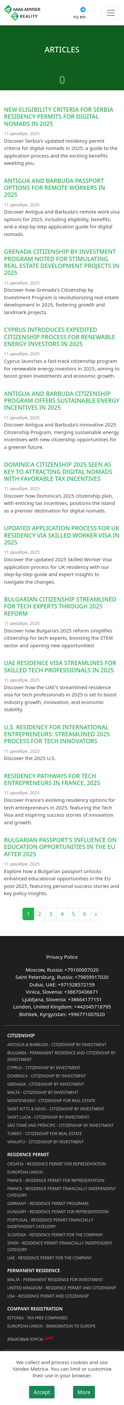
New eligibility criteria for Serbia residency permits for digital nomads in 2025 (58, 116)
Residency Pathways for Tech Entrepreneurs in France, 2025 (52, 779)
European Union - (26, 1172)
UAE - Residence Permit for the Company (49, 1258)
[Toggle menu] (111, 12)
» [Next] (96, 914)
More (84, 1392)
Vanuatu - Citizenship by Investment (45, 1142)
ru (75, 16)
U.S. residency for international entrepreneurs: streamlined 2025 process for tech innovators (57, 734)
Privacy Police (62, 956)
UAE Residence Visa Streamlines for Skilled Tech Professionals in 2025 (60, 666)
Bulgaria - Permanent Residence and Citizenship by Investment (61, 1056)
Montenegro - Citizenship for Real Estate (51, 1100)
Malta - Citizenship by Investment (42, 1092)
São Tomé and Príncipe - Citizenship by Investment (60, 1125)
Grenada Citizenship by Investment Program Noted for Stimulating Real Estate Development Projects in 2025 (61, 262)
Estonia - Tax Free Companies (37, 1318)
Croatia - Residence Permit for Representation (56, 1164)
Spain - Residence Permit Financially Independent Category (59, 1246)
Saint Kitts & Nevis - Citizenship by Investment (55, 1109)
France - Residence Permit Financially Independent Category (61, 1192)
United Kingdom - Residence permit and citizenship (61, 1288)
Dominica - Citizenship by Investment (46, 1076)
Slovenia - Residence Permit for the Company (55, 1235)
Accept (41, 1392)
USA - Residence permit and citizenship (48, 1296)
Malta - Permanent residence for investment (55, 1279)
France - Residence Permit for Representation (55, 1180)
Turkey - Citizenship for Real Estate (44, 1133)
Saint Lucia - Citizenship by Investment (48, 1117)
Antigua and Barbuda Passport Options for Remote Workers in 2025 (54, 188)
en (83, 16)
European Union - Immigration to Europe (51, 1326)
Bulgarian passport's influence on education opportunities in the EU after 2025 (60, 847)
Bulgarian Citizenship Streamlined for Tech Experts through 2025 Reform (60, 606)
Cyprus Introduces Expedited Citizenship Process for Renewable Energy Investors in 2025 (59, 337)
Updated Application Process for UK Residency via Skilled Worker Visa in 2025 (61, 535)
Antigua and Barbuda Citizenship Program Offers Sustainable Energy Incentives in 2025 (61, 401)
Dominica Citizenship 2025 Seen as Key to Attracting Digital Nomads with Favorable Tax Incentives (58, 471)
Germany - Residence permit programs (48, 1203)
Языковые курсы (25, 1339)
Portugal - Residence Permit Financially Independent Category (50, 1223)
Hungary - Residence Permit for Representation (57, 1212)
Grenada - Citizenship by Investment (45, 1084)
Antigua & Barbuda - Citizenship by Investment (56, 1044)
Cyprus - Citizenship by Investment (43, 1067)
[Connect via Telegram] (83, 9)
